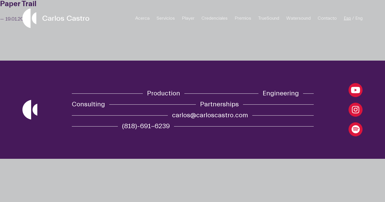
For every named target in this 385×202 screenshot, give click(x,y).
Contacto (327, 18)
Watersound (298, 18)
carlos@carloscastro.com (210, 115)
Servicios (166, 18)
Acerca (142, 18)
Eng (359, 18)
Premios (243, 18)
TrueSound (268, 18)
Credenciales (214, 18)
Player (188, 18)
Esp (347, 18)
